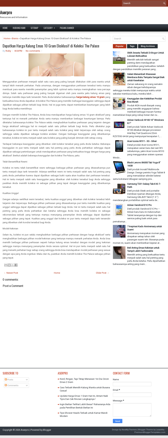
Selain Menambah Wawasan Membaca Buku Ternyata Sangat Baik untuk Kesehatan (145, 77)
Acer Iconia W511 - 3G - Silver (142, 141)
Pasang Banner (67, 28)
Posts (9, 379)
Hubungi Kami (19, 28)
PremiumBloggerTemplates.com (149, 432)
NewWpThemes (129, 430)
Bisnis (15, 38)
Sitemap (34, 28)
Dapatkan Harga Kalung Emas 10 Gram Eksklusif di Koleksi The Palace (51, 46)
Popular (120, 46)
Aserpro (6, 12)
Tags (132, 46)
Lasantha (160, 430)
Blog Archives (148, 46)
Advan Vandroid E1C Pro (139, 205)
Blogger (47, 430)
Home (5, 28)
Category (50, 27)
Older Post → (102, 273)
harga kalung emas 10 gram (90, 97)
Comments (11, 385)
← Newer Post (11, 273)
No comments (33, 51)
